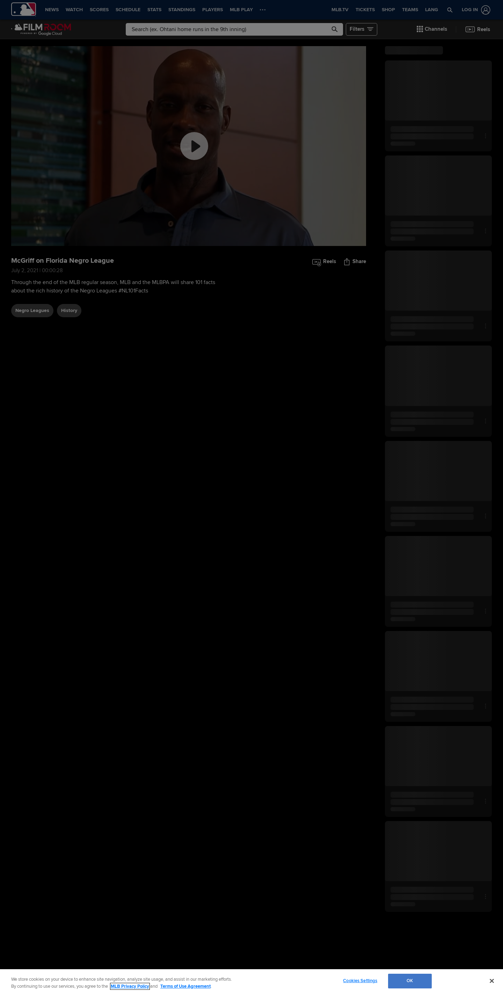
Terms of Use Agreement (185, 986)
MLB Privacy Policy (130, 986)
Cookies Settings (360, 981)
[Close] (492, 980)
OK (410, 981)
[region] (251, 981)
